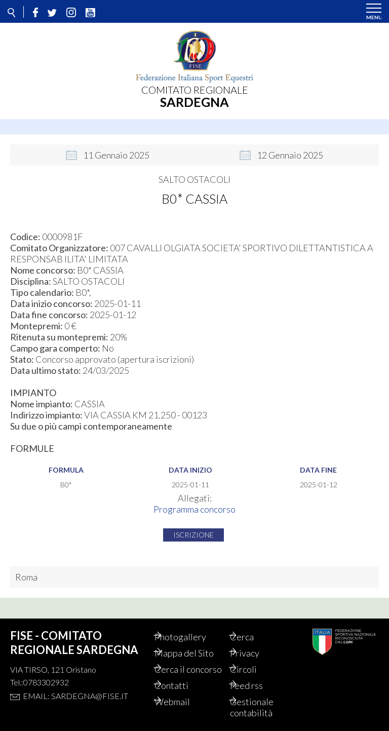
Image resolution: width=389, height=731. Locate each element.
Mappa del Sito (195, 641)
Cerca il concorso (184, 663)
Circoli (255, 658)
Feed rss (258, 685)
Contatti (183, 685)
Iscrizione (193, 529)
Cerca (253, 625)
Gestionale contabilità (263, 707)
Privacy (256, 641)
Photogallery (192, 625)
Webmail (184, 701)
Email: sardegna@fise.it (75, 684)
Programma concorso (194, 503)
